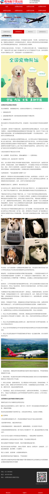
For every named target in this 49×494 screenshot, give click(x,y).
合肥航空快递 (19, 6)
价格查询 (40, 491)
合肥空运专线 (30, 6)
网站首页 (8, 491)
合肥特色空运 (19, 10)
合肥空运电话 (42, 10)
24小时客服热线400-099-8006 (34, 2)
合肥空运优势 (7, 10)
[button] (24, 26)
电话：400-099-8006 (6, 474)
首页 (7, 6)
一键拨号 (24, 491)
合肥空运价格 (30, 10)
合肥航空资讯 (42, 6)
